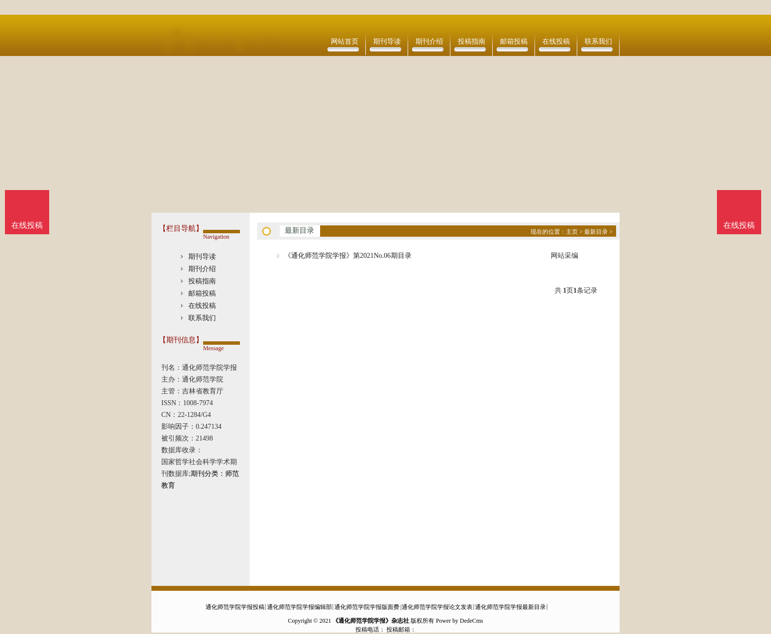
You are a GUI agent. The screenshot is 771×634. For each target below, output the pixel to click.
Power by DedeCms (459, 620)
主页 (572, 231)
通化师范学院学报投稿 (235, 607)
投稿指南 (471, 41)
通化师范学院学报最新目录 (510, 607)
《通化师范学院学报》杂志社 (370, 620)
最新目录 (596, 231)
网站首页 (344, 41)
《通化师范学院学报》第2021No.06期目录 (348, 255)
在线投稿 (556, 41)
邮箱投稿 (514, 41)
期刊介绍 (429, 41)
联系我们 (598, 41)
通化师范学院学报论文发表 (437, 607)
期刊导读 (387, 41)
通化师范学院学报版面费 (366, 607)
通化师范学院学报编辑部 (299, 607)
